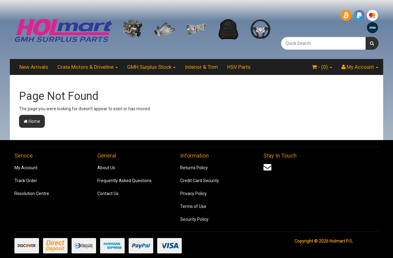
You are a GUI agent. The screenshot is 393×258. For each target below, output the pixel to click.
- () (322, 67)
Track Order (25, 180)
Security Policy (194, 219)
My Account (25, 167)
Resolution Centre (31, 193)
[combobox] (323, 43)
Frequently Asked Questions (124, 180)
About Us (106, 167)
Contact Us (108, 193)
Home (32, 121)
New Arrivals (33, 67)
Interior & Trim (201, 67)
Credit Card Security (199, 180)
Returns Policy (194, 167)
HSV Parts (239, 67)
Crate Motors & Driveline (87, 67)
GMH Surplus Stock (151, 67)
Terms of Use (193, 206)
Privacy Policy (193, 193)
